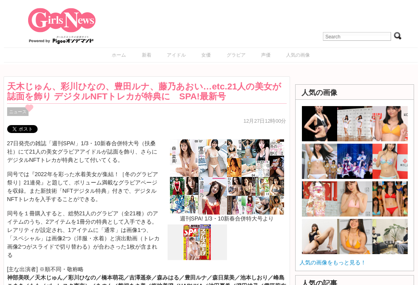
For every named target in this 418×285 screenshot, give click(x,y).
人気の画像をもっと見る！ (333, 262)
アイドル (176, 55)
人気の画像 (298, 55)
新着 (146, 55)
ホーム (119, 55)
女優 (206, 55)
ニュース (18, 111)
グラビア (236, 55)
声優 (266, 55)
